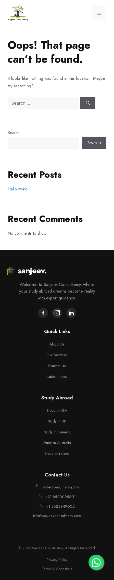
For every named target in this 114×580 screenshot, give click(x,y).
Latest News (57, 378)
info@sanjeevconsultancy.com (57, 521)
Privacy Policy (57, 559)
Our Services (57, 357)
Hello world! (18, 189)
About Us (57, 346)
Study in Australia (57, 446)
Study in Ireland (57, 457)
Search (14, 133)
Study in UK (57, 424)
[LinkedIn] (71, 314)
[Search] (87, 103)
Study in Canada (57, 435)
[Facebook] (43, 314)
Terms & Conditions (57, 568)
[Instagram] (57, 314)
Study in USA (57, 414)
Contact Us (57, 367)
